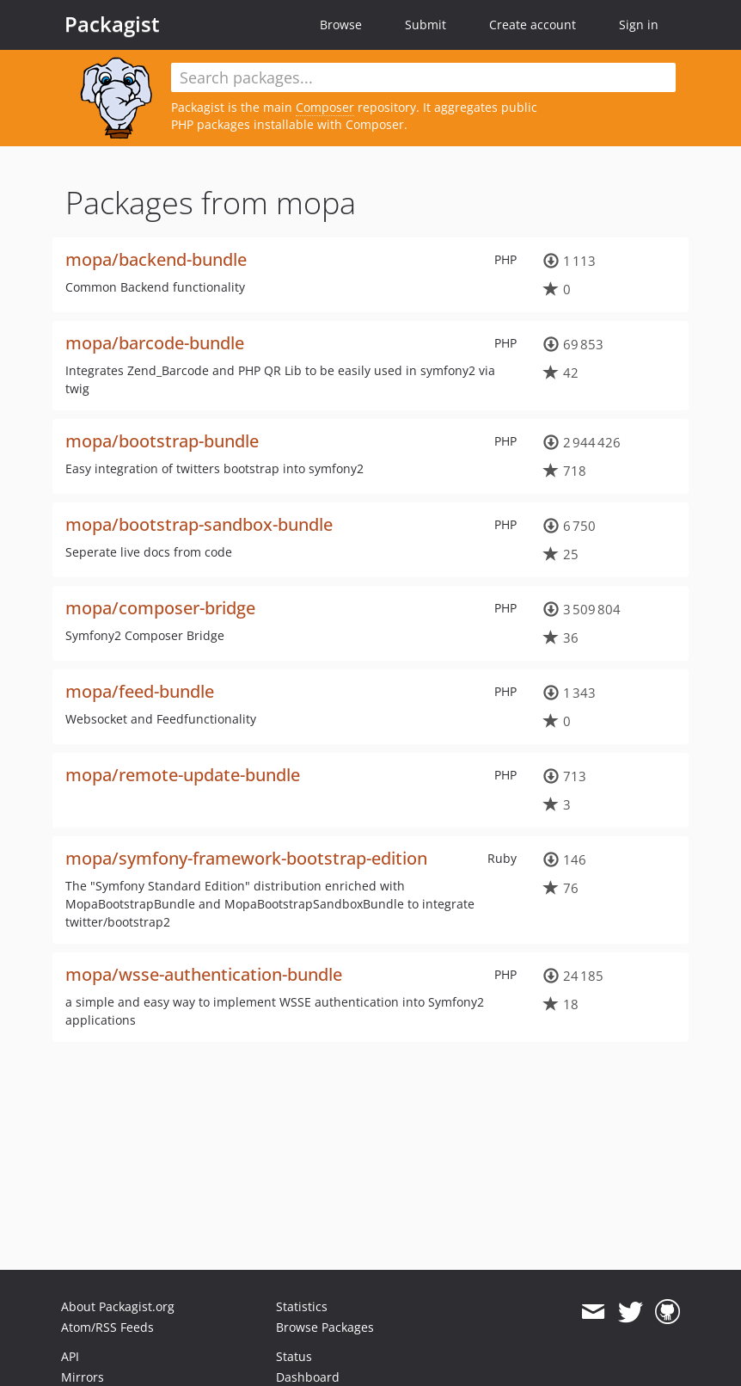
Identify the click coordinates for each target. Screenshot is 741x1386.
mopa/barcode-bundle (154, 342)
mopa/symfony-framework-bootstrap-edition (246, 858)
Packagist (112, 24)
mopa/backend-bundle (156, 259)
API (70, 1356)
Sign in (638, 24)
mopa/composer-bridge (160, 607)
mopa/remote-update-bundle (182, 774)
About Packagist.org (118, 1306)
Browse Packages (325, 1327)
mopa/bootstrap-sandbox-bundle (199, 524)
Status (294, 1356)
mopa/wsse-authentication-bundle (203, 974)
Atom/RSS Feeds (107, 1327)
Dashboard (308, 1377)
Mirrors (82, 1377)
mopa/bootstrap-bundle (162, 441)
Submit (425, 24)
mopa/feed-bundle (139, 691)
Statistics (302, 1306)
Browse (341, 24)
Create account (532, 24)
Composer (325, 107)
